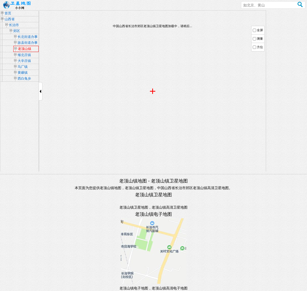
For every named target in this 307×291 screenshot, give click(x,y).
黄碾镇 (23, 72)
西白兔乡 (24, 78)
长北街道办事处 (28, 37)
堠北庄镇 (24, 55)
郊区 (16, 31)
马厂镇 (23, 67)
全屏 (260, 30)
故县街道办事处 (28, 43)
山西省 (10, 19)
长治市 (14, 25)
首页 (8, 13)
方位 (260, 47)
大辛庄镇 (24, 61)
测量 (260, 38)
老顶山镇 (24, 49)
